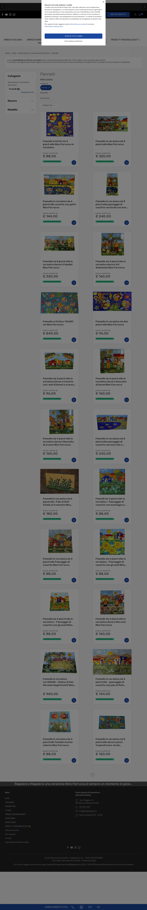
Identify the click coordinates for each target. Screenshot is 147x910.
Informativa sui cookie (78, 24)
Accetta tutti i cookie (73, 36)
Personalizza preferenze (73, 41)
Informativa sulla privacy (54, 26)
